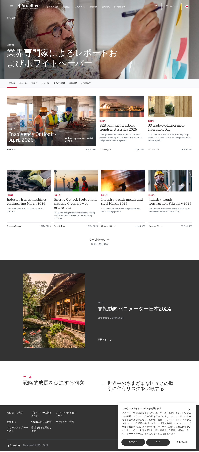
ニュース (23, 83)
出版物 (12, 83)
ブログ (34, 83)
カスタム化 (182, 442)
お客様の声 (86, 83)
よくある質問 (59, 83)
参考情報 (66, 7)
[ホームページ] (27, 6)
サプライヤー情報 (65, 423)
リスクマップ (80, 7)
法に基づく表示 (15, 414)
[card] (51, 125)
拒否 (158, 442)
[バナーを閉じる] (189, 410)
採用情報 (106, 7)
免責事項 (11, 423)
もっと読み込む (99, 239)
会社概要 (94, 7)
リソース (45, 83)
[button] (12, 6)
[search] (156, 6)
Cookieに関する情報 (41, 423)
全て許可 (133, 442)
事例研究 (73, 83)
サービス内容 (52, 7)
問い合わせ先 (119, 7)
